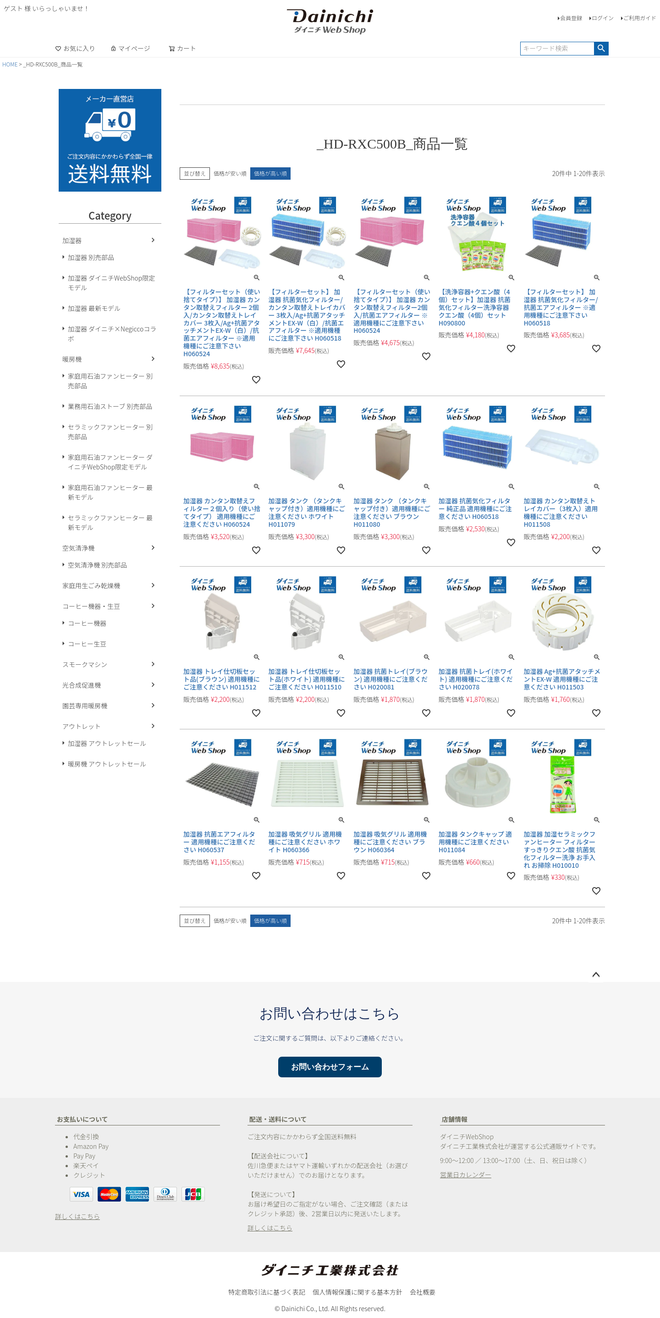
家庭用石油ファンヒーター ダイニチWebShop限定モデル (110, 461)
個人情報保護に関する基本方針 (357, 1291)
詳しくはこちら (77, 1216)
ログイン (603, 18)
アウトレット (81, 726)
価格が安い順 (230, 173)
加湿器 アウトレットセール (107, 743)
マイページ (130, 48)
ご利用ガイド (639, 18)
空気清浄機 (78, 547)
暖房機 (72, 359)
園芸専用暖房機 (84, 705)
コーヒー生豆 (87, 643)
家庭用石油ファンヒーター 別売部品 (110, 380)
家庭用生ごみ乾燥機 (91, 585)
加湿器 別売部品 (91, 257)
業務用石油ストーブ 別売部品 (110, 406)
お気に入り (75, 48)
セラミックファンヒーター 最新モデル (110, 522)
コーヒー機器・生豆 (91, 606)
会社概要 (422, 1291)
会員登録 (571, 18)
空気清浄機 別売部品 (97, 564)
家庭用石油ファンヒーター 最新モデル (110, 492)
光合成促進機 (81, 684)
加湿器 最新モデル (94, 308)
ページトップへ (595, 975)
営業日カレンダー (465, 1174)
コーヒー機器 (87, 623)
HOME (10, 64)
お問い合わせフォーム (330, 1067)
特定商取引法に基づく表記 (266, 1291)
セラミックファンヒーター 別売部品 (110, 431)
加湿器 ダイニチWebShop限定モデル (111, 282)
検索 (601, 48)
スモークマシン (84, 664)
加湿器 (72, 240)
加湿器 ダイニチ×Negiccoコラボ (112, 333)
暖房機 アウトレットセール (107, 763)
